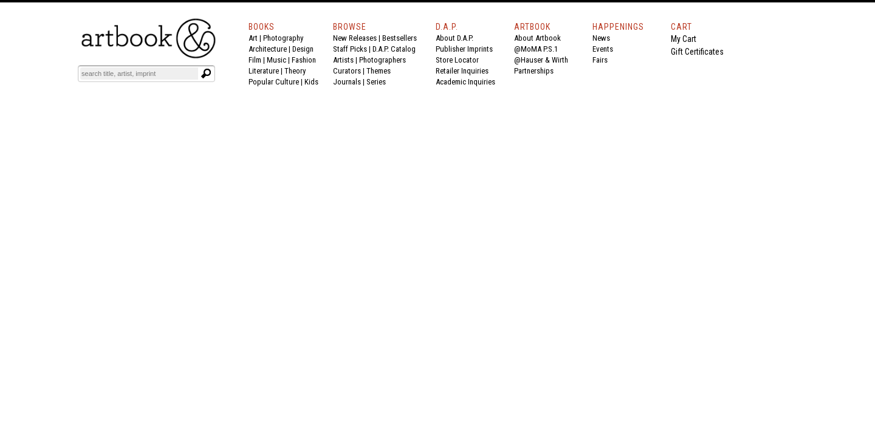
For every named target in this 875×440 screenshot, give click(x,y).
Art (253, 38)
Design (303, 48)
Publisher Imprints (464, 48)
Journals (347, 81)
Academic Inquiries (465, 81)
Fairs (600, 59)
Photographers (382, 59)
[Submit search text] (206, 73)
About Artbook (537, 38)
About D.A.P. (454, 38)
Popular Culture (274, 81)
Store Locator (457, 59)
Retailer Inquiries (462, 70)
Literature (264, 70)
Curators (347, 70)
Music (276, 59)
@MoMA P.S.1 (536, 48)
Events (602, 48)
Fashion (304, 59)
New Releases (355, 38)
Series (376, 81)
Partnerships (534, 70)
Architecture (268, 48)
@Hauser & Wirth (541, 59)
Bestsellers (399, 38)
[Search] (139, 73)
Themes (378, 70)
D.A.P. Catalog (394, 48)
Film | (258, 59)
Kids (311, 81)
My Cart (683, 39)
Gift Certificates (697, 52)
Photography (283, 38)
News (601, 38)
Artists (343, 59)
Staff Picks (350, 48)
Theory (295, 70)
